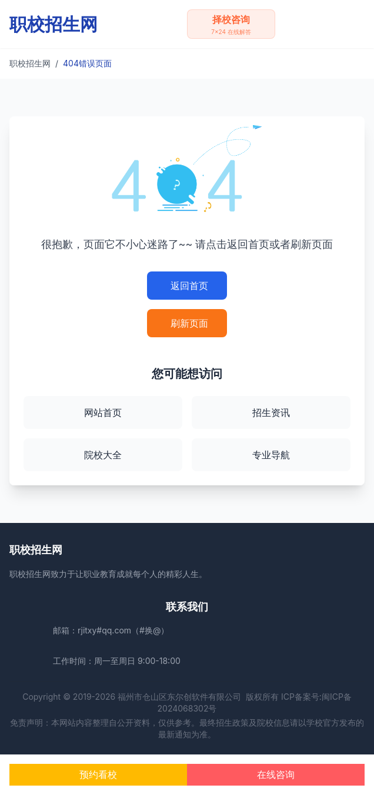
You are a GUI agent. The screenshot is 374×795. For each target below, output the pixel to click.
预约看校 (98, 774)
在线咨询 (276, 774)
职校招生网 (30, 63)
